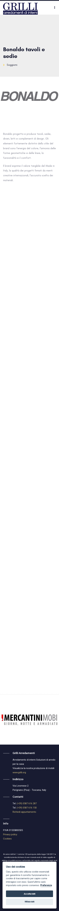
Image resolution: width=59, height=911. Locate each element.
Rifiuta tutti (29, 902)
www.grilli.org (19, 772)
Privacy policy (10, 834)
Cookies (7, 838)
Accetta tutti (29, 894)
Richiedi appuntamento (24, 811)
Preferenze (46, 885)
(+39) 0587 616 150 (27, 807)
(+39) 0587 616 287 (27, 803)
